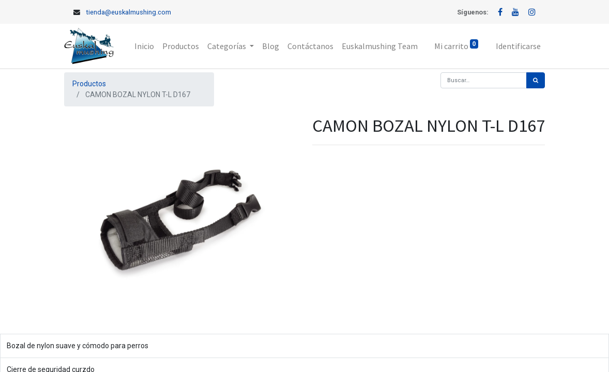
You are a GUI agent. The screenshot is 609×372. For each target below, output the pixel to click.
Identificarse (518, 46)
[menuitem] (144, 46)
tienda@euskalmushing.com (128, 12)
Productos (89, 84)
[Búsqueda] (535, 80)
